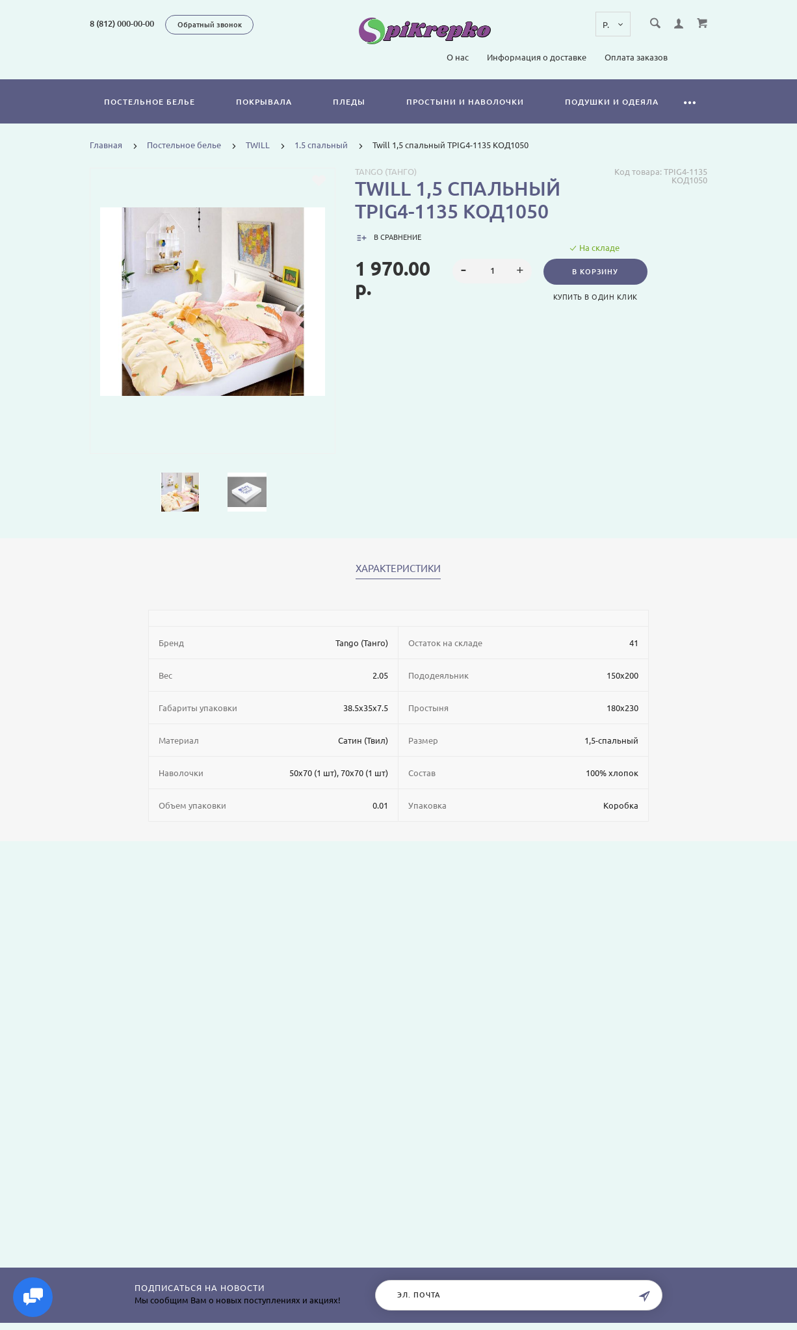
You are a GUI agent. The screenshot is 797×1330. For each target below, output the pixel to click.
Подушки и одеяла (612, 102)
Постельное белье (149, 102)
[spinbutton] (492, 271)
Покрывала (264, 102)
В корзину (597, 272)
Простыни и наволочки (465, 102)
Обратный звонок (209, 25)
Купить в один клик (597, 297)
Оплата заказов (636, 57)
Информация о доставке (536, 57)
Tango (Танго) (386, 171)
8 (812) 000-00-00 (122, 23)
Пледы (349, 102)
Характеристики (398, 569)
